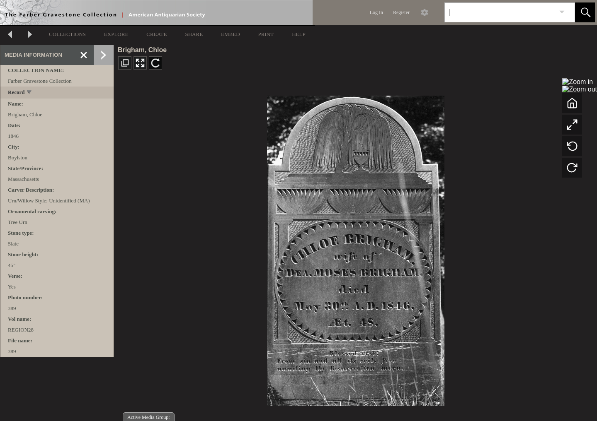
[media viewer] (355, 248)
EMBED (230, 34)
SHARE (194, 34)
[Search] (500, 12)
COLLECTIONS (67, 34)
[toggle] (30, 93)
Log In (376, 12)
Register (401, 12)
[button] (585, 12)
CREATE (156, 34)
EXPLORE (116, 34)
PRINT (266, 34)
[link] (562, 12)
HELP (299, 34)
